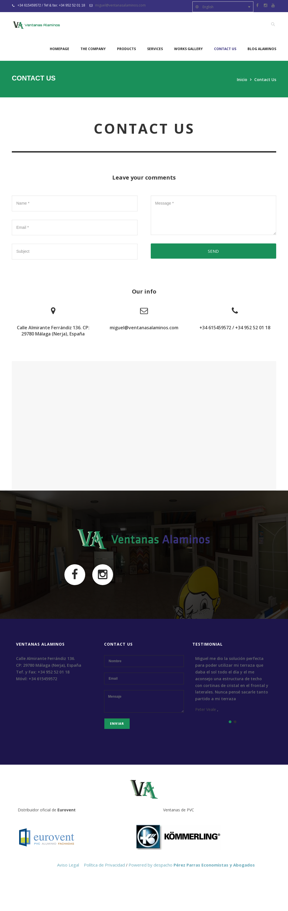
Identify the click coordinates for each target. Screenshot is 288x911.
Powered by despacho (192, 865)
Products (126, 48)
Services (155, 48)
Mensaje (144, 701)
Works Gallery (188, 48)
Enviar (117, 723)
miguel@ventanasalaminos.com (120, 5)
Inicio (242, 79)
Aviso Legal (68, 865)
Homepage (59, 48)
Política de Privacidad (104, 865)
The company (93, 48)
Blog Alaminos (262, 48)
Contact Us (225, 48)
